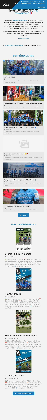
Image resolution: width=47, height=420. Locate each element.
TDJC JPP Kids (13, 293)
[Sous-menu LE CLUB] (18, 3)
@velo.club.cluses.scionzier (22, 45)
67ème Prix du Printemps (18, 254)
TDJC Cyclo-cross (14, 375)
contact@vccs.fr (25, 1)
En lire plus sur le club (23, 38)
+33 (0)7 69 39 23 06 (35, 1)
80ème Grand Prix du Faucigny (21, 335)
